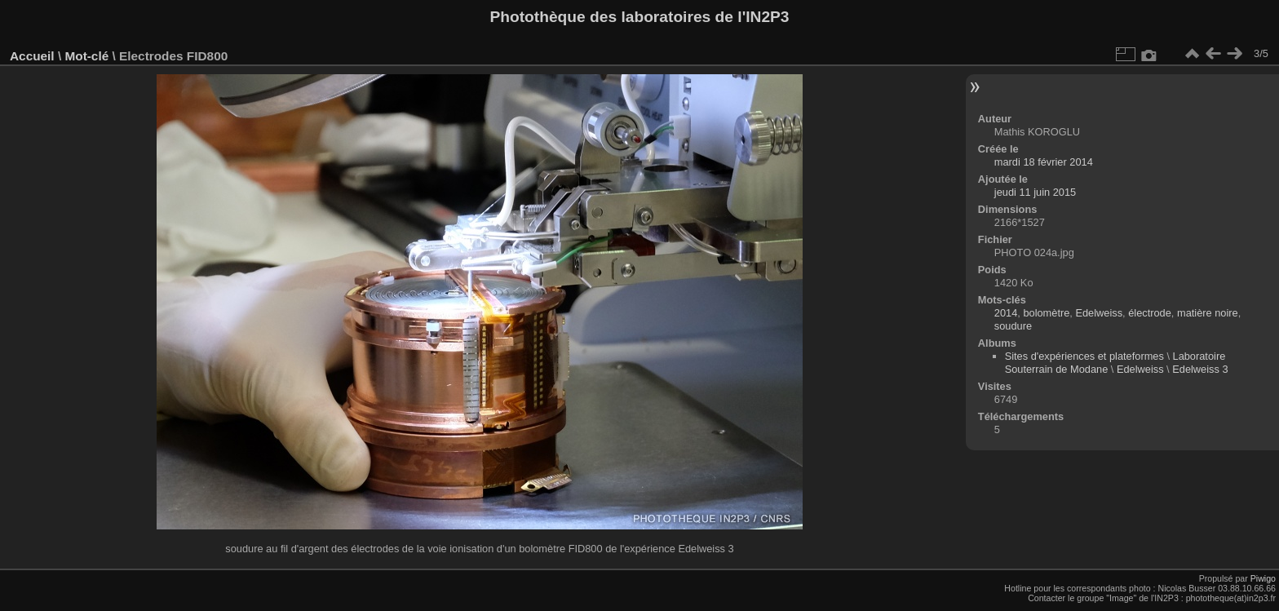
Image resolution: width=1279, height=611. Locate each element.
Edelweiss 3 (1200, 369)
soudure (1013, 326)
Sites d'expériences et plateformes (1084, 356)
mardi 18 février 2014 (1043, 162)
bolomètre (1046, 313)
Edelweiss (1098, 313)
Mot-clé (86, 56)
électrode (1149, 313)
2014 (1005, 313)
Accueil (32, 56)
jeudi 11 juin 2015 (1035, 192)
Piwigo (1263, 578)
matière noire (1207, 313)
